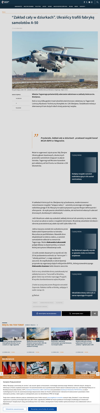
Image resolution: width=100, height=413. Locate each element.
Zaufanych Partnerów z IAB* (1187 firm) (38, 389)
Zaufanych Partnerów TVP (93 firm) (71, 389)
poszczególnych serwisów (55, 397)
